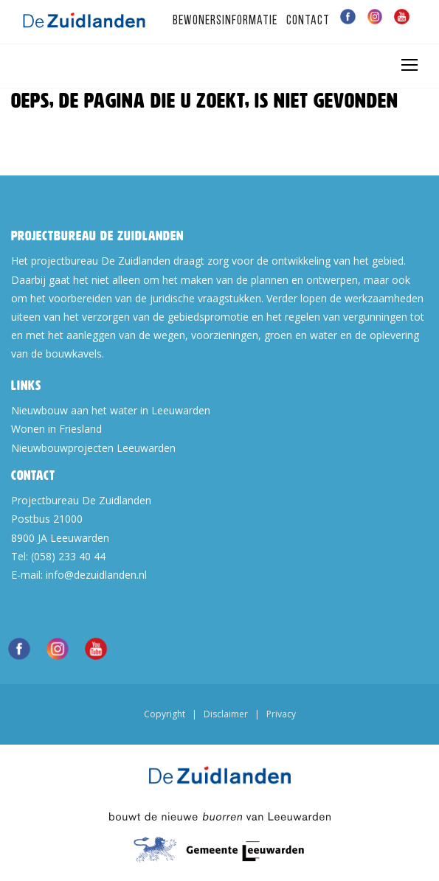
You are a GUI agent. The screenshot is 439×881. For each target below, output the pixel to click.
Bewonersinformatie (225, 21)
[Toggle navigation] (409, 65)
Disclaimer (226, 714)
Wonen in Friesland (56, 429)
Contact (308, 21)
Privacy (281, 714)
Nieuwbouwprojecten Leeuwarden (93, 448)
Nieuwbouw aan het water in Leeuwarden (110, 410)
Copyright (164, 714)
